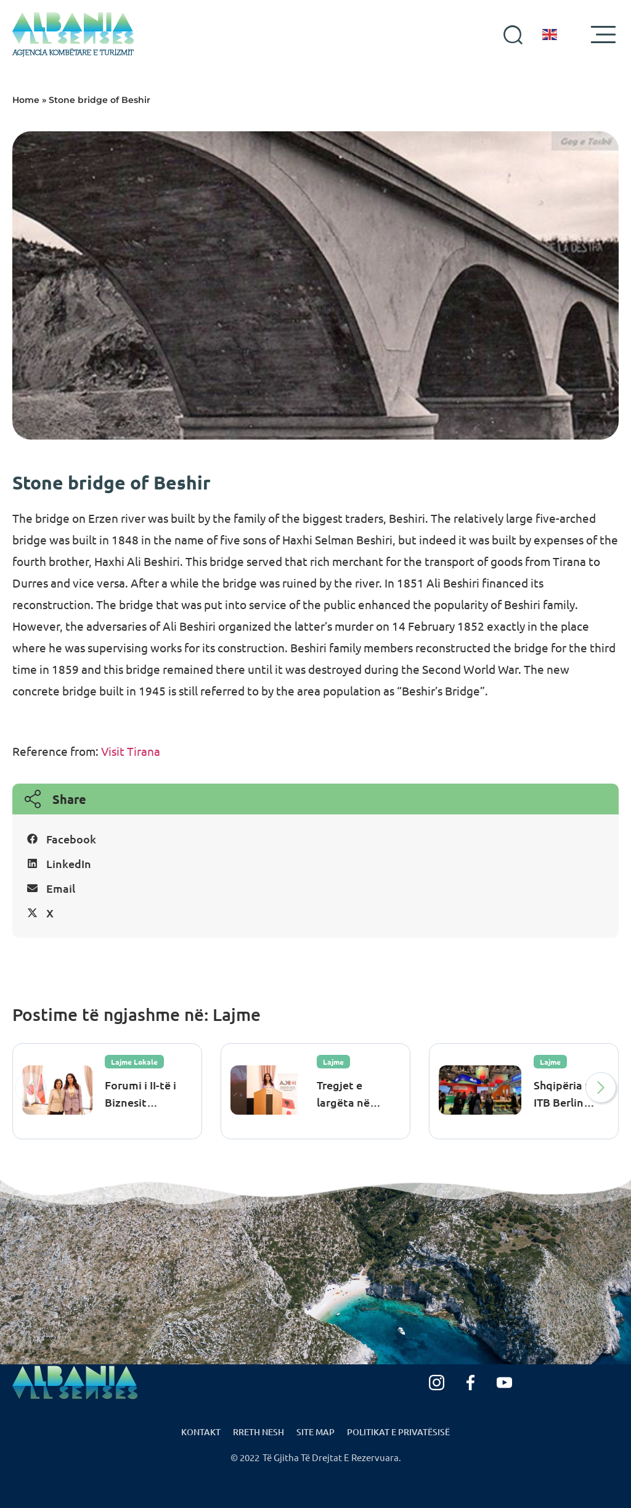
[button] (315, 839)
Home (25, 100)
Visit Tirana (130, 751)
